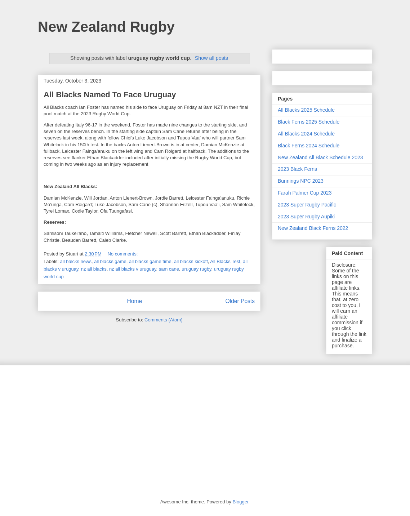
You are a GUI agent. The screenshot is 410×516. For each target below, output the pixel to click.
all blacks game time (150, 261)
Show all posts (211, 58)
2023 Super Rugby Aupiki (306, 216)
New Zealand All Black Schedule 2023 (320, 157)
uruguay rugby (196, 269)
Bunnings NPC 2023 (301, 181)
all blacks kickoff (191, 261)
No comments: (123, 254)
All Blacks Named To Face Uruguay (110, 94)
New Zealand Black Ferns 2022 (313, 228)
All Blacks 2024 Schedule (306, 134)
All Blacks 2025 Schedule (306, 110)
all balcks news (76, 261)
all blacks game (110, 261)
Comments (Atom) (163, 319)
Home (134, 301)
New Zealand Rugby (106, 27)
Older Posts (240, 301)
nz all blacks (94, 269)
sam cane (169, 269)
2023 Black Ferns (297, 169)
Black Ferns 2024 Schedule (308, 145)
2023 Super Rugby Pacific (307, 205)
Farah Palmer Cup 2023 (304, 193)
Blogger (240, 501)
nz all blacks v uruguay (132, 269)
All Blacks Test (225, 261)
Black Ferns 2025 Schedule (308, 122)
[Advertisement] (205, 426)
